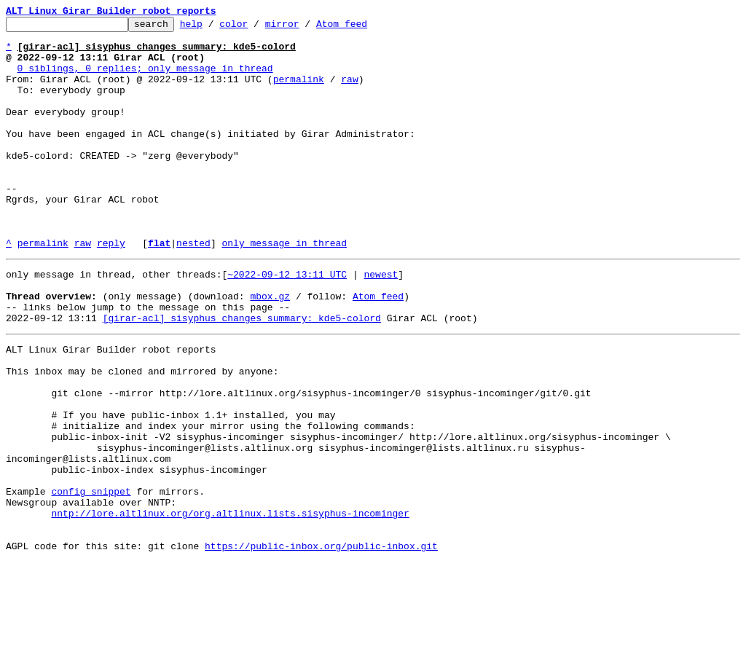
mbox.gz (270, 348)
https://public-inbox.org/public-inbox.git (321, 644)
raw (349, 91)
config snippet (90, 578)
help (214, 27)
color (256, 27)
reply (111, 288)
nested (193, 288)
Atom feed (364, 27)
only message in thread (284, 288)
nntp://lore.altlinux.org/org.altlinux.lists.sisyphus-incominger (230, 604)
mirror (305, 27)
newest (381, 322)
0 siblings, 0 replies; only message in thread (145, 78)
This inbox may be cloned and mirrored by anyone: (142, 434)
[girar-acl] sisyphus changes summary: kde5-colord (242, 374)
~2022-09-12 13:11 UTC (287, 322)
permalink (298, 91)
